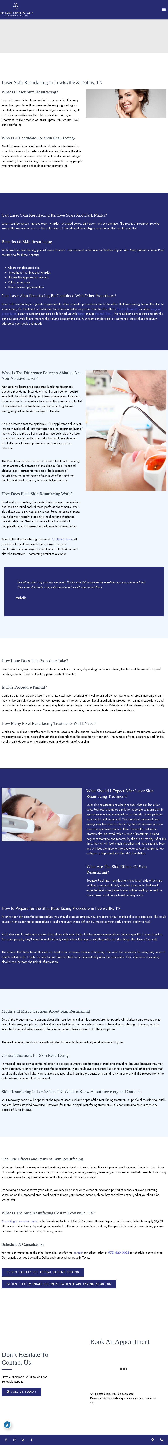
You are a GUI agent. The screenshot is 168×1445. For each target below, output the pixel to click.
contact (78, 1253)
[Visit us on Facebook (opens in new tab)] (6, 1439)
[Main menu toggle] (163, 9)
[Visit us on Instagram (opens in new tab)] (14, 1439)
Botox (81, 314)
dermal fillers (103, 314)
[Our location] (153, 1440)
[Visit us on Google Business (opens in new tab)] (23, 1439)
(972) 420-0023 (118, 1253)
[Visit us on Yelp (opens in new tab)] (31, 1439)
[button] (43, 1272)
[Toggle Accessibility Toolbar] (7, 1425)
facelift (121, 309)
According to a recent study (19, 1221)
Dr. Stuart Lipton (62, 539)
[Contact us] (162, 1440)
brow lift (132, 309)
